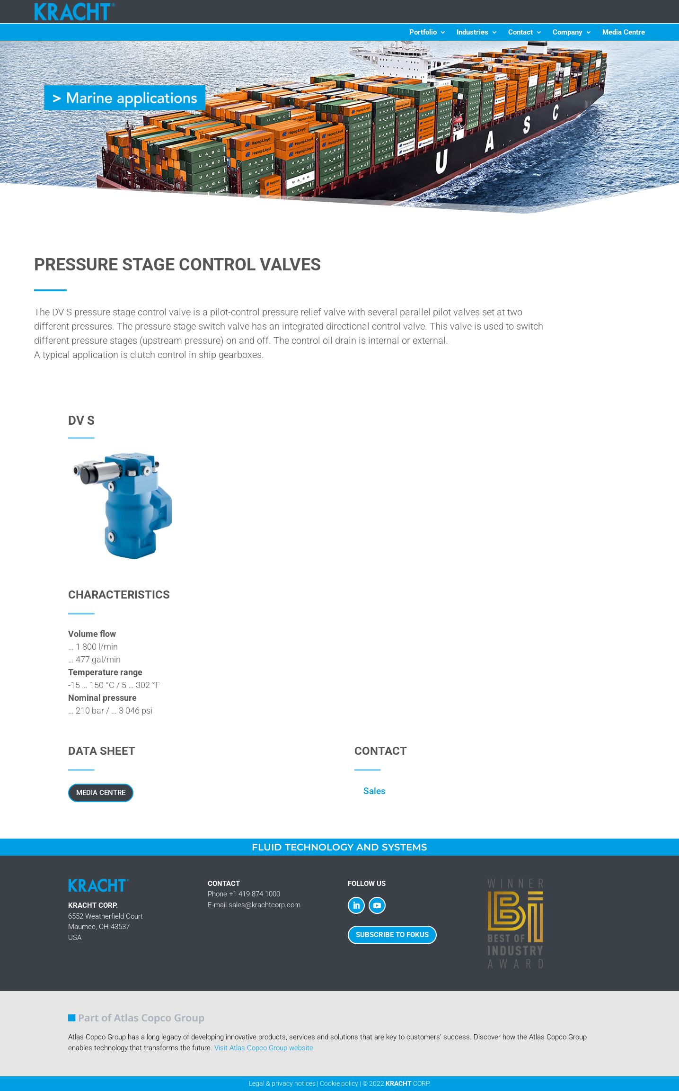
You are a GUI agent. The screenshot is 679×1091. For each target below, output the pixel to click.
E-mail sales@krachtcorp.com (254, 905)
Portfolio (423, 32)
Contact (520, 32)
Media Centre (623, 32)
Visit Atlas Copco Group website (263, 1048)
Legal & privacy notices (282, 1083)
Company (567, 32)
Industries (472, 32)
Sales (374, 791)
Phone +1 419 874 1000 (244, 894)
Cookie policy (339, 1083)
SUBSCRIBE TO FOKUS (392, 934)
